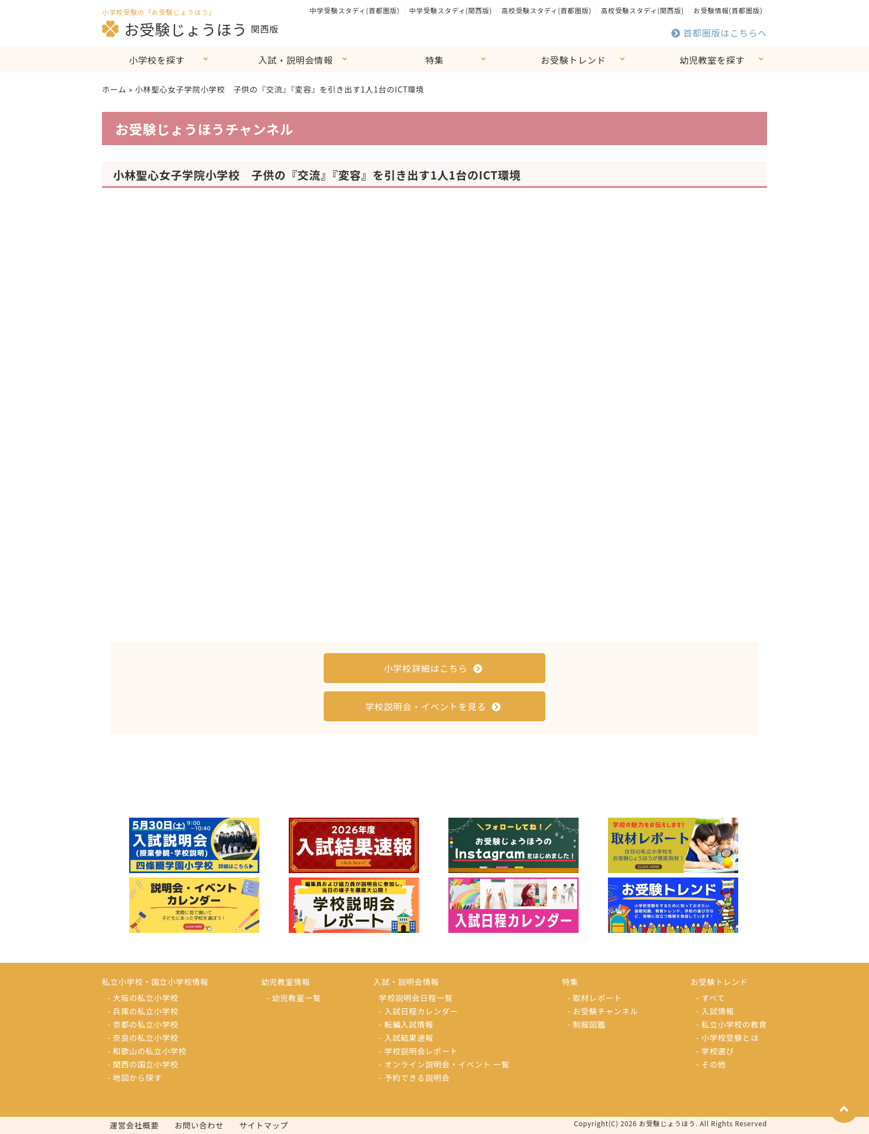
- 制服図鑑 (587, 1024)
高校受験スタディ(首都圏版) (546, 10)
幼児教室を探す (712, 59)
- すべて (710, 997)
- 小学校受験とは (727, 1037)
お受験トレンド (573, 59)
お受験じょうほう (174, 28)
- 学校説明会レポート (418, 1050)
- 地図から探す (135, 1077)
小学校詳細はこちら (433, 668)
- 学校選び (715, 1050)
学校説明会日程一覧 (416, 997)
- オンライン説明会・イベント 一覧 (444, 1064)
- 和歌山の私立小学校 (147, 1050)
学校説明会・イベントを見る (433, 706)
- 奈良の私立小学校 (143, 1037)
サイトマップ (264, 1125)
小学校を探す (157, 59)
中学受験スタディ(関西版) (450, 10)
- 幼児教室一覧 (294, 997)
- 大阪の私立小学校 (143, 997)
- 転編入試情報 (406, 1024)
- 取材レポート (595, 997)
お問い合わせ (199, 1125)
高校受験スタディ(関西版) (642, 10)
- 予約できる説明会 (414, 1077)
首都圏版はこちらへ (719, 32)
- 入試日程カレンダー (418, 1011)
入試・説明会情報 (295, 59)
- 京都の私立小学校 (143, 1024)
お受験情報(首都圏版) (728, 10)
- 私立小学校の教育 (731, 1024)
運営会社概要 (134, 1125)
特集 (434, 59)
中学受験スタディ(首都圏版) (355, 10)
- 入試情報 (715, 1011)
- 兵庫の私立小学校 (143, 1011)
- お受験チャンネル (603, 1011)
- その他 (711, 1064)
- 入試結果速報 (406, 1037)
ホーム (114, 89)
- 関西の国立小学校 (143, 1064)
